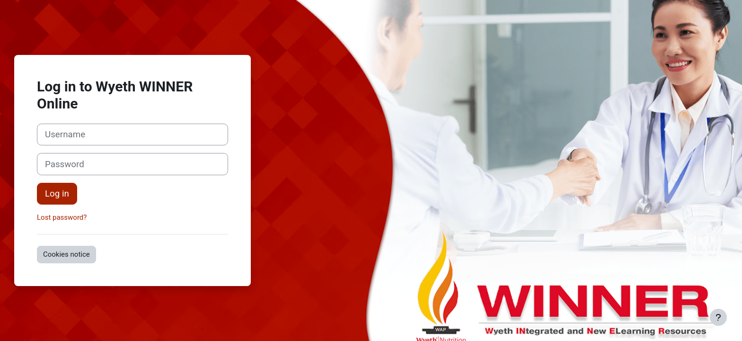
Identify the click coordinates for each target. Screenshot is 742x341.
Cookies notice (66, 254)
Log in (57, 193)
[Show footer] (718, 317)
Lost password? (62, 217)
